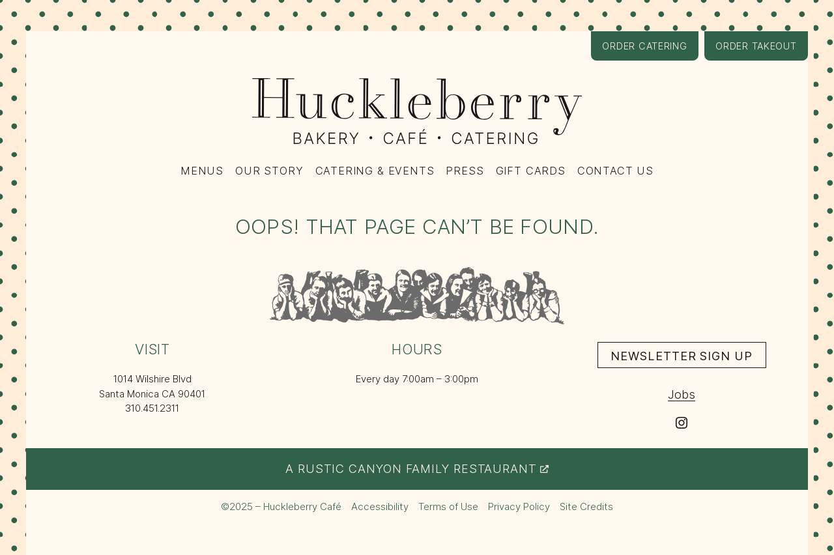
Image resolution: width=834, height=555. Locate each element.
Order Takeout (761, 50)
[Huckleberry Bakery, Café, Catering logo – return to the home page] (417, 111)
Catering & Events (375, 170)
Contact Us (615, 170)
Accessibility (380, 506)
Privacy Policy (519, 506)
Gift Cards (531, 170)
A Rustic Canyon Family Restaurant (417, 468)
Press (464, 170)
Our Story (269, 170)
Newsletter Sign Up (688, 358)
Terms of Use (448, 506)
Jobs (681, 394)
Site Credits (586, 507)
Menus (201, 170)
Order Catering (650, 50)
